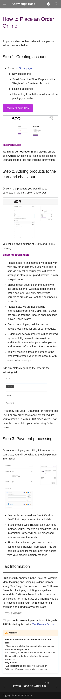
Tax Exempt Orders (43, 624)
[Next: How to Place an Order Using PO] (34, 685)
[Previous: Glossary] (4, 685)
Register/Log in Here (18, 108)
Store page (25, 68)
